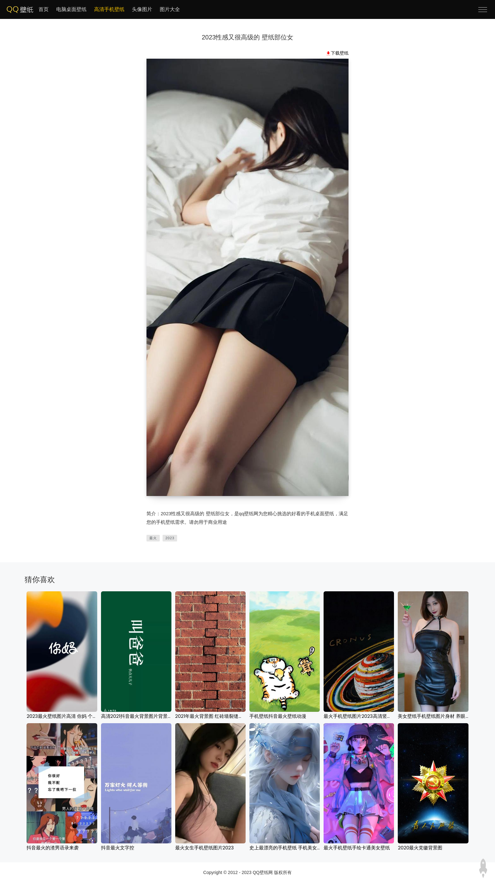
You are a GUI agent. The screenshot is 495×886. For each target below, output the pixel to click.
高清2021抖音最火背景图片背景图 (136, 716)
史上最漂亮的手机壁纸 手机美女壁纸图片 (292, 847)
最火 (153, 538)
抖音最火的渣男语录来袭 (53, 847)
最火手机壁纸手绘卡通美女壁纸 (357, 847)
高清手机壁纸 (109, 9)
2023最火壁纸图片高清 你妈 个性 (62, 716)
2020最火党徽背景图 (420, 847)
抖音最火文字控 (117, 847)
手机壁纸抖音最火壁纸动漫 (277, 716)
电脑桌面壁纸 (71, 9)
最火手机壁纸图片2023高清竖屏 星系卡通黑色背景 (377, 716)
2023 (169, 538)
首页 (44, 9)
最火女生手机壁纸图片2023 (204, 847)
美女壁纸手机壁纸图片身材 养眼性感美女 (441, 716)
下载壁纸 (340, 53)
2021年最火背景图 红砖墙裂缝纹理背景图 (218, 716)
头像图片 (142, 9)
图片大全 (170, 9)
